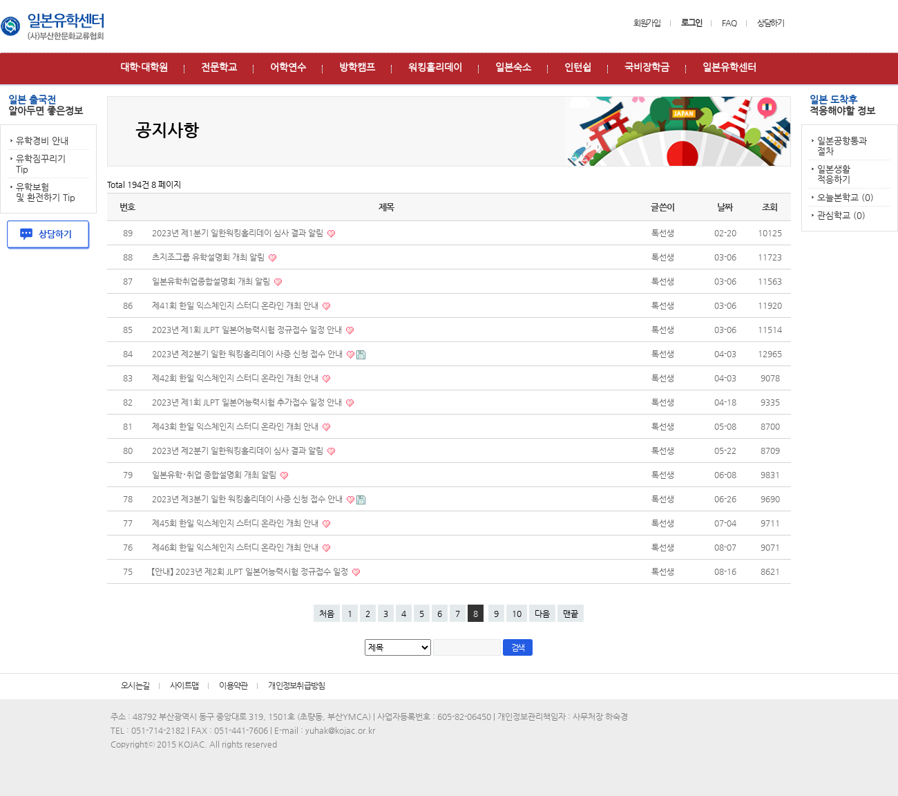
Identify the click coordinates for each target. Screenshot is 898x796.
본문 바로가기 (0, 0)
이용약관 (233, 685)
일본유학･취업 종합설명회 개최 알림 (215, 475)
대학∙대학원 (144, 67)
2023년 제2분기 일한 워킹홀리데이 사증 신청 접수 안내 (248, 354)
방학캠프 (357, 67)
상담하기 (770, 23)
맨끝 (570, 613)
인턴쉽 (577, 67)
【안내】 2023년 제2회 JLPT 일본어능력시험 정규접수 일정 (251, 571)
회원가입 (646, 23)
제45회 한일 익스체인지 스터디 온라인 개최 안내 (236, 523)
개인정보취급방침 (296, 685)
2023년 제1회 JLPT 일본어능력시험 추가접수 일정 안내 (248, 402)
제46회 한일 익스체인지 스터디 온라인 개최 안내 (236, 547)
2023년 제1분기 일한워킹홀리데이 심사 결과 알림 (238, 233)
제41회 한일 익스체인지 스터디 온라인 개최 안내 (236, 305)
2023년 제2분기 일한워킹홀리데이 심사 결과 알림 (238, 450)
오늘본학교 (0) (845, 197)
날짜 (725, 207)
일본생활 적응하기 (833, 174)
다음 (542, 613)
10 (517, 613)
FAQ (729, 23)
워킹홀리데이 (435, 67)
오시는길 (135, 685)
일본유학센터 (729, 67)
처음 (326, 613)
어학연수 (288, 67)
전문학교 (219, 67)
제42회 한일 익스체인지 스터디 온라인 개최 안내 (236, 378)
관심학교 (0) (841, 215)
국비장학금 (646, 67)
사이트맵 (184, 685)
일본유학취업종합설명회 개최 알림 (212, 281)
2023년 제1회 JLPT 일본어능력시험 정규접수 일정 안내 (248, 329)
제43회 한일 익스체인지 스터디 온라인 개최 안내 (236, 426)
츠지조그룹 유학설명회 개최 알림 (209, 257)
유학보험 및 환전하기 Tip (45, 192)
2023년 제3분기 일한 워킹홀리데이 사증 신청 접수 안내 (248, 499)
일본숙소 (513, 67)
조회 (770, 207)
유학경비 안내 (42, 140)
